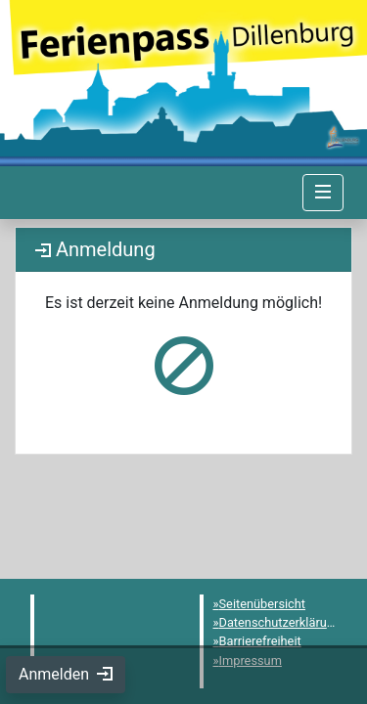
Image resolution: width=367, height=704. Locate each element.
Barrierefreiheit (260, 641)
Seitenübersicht (262, 603)
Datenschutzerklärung (280, 622)
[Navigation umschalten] (323, 192)
